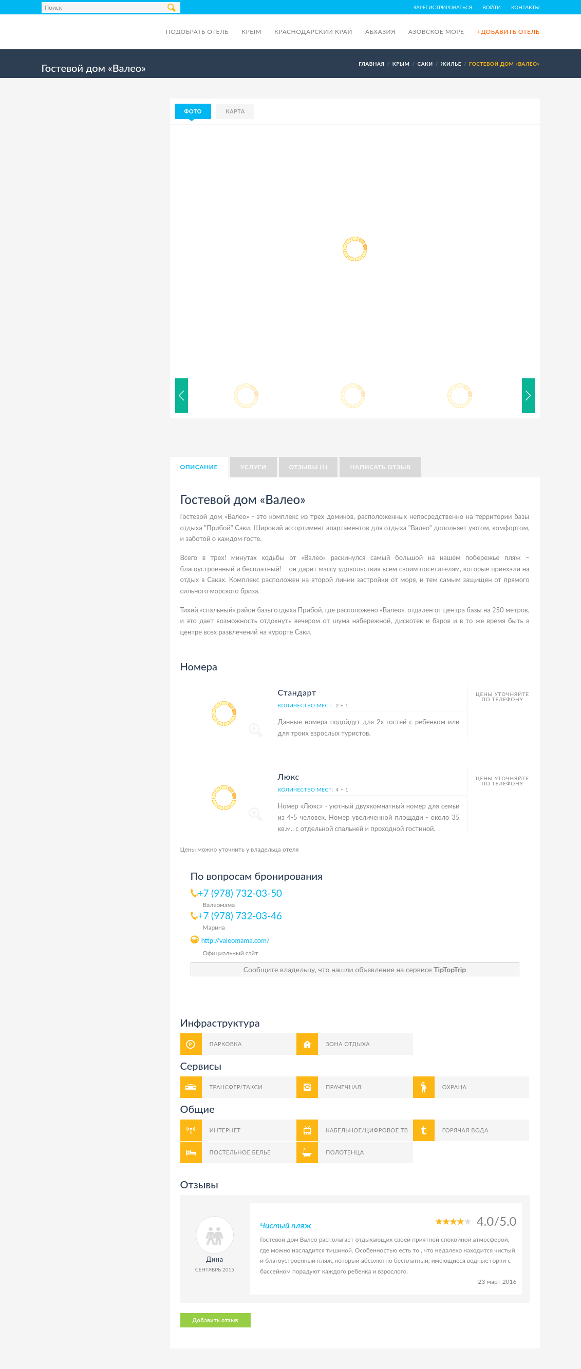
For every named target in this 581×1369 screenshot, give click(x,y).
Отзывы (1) (308, 467)
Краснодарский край (313, 31)
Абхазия (380, 31)
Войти (491, 7)
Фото (193, 111)
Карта (235, 111)
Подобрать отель (197, 31)
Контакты (525, 7)
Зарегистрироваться (442, 7)
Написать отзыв (380, 467)
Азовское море (436, 31)
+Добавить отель (508, 31)
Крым (251, 31)
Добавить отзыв (215, 1320)
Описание (199, 467)
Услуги (253, 467)
